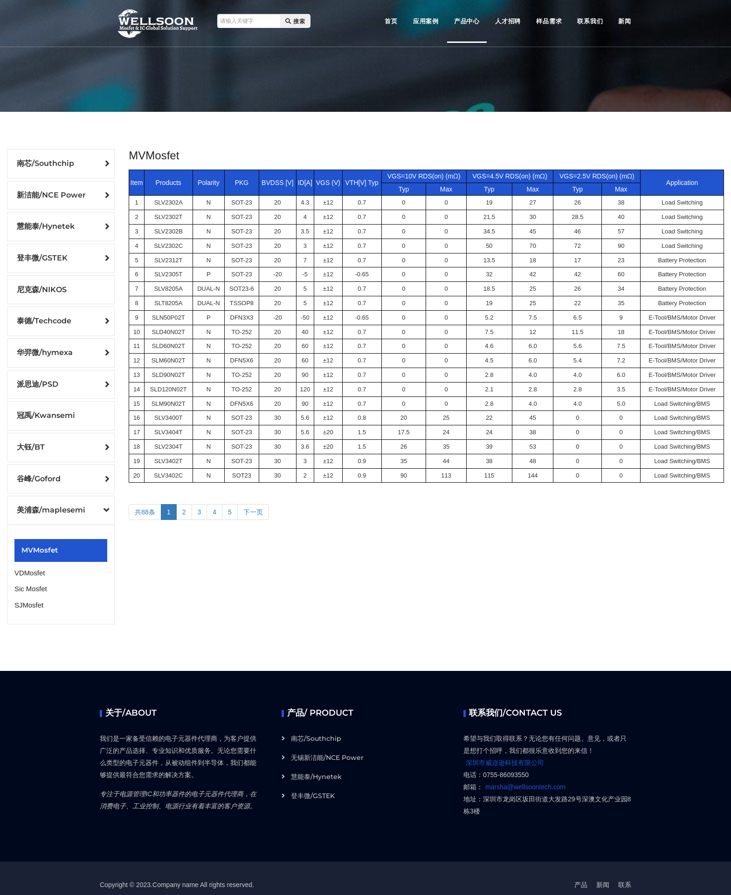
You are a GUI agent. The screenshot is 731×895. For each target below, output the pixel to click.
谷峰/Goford (39, 471)
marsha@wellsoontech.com (525, 774)
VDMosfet (28, 563)
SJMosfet (27, 593)
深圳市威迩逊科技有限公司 (505, 749)
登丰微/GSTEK (42, 256)
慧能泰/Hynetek (46, 224)
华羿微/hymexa (45, 348)
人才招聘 (508, 21)
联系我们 (590, 21)
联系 (624, 872)
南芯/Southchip (45, 163)
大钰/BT (31, 441)
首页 (391, 21)
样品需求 (549, 21)
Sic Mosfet (29, 578)
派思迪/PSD (37, 379)
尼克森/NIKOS (42, 286)
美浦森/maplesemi (51, 502)
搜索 (292, 21)
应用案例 (426, 21)
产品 (580, 872)
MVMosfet (38, 541)
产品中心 (467, 21)
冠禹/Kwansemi (46, 410)
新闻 (624, 21)
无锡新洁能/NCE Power (327, 744)
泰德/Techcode (44, 317)
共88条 (145, 512)
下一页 (253, 512)
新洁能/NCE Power (51, 194)
